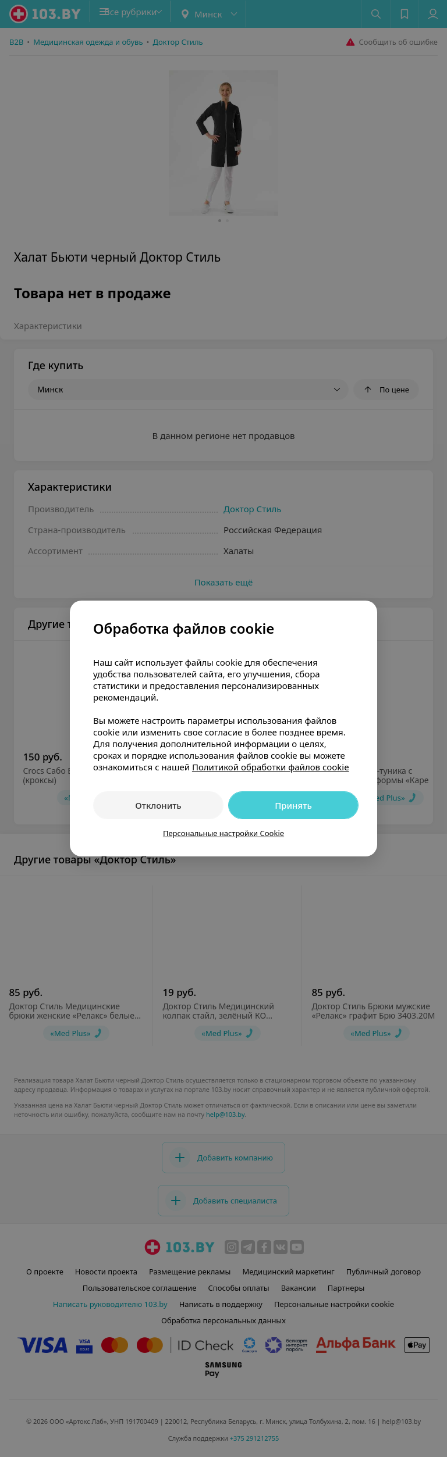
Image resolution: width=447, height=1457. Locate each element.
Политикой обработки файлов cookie (270, 767)
